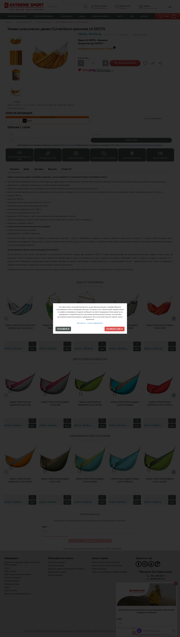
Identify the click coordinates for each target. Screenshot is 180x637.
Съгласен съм (114, 329)
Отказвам (63, 329)
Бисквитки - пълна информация (90, 323)
